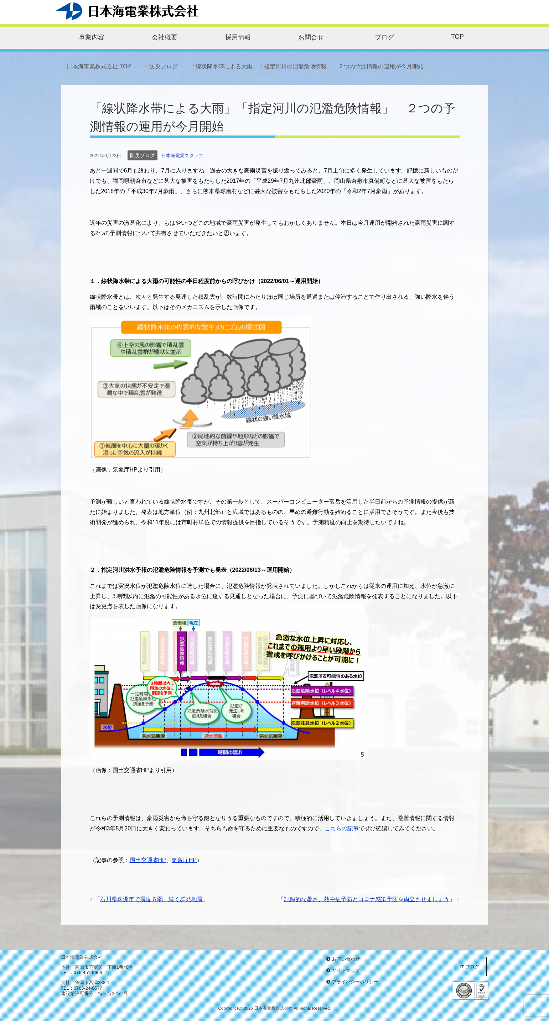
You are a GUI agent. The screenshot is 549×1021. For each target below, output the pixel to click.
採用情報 (238, 37)
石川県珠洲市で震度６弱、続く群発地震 (151, 899)
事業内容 (91, 37)
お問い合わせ (346, 959)
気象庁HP (184, 860)
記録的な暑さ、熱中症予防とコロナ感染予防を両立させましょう (366, 899)
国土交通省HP (148, 860)
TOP (457, 36)
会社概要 (164, 37)
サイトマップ (346, 970)
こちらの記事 (342, 828)
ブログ (384, 37)
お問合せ (311, 37)
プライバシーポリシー (355, 981)
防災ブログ (142, 155)
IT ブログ (470, 966)
